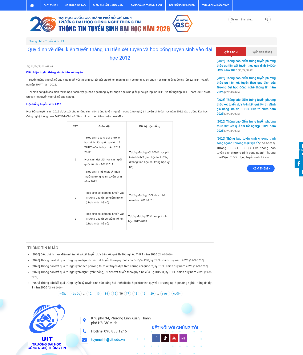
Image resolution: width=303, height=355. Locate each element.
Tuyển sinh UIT (54, 41)
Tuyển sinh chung (261, 51)
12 (90, 293)
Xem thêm (260, 168)
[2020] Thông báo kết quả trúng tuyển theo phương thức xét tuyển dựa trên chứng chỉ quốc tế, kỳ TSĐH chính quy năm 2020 (112, 266)
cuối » (177, 293)
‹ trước (75, 293)
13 (98, 293)
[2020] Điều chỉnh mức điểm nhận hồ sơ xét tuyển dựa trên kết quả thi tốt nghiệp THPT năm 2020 (94, 254)
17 (127, 293)
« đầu (62, 293)
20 (152, 293)
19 (144, 293)
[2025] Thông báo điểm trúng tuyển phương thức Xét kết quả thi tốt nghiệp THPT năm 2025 (246, 126)
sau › (165, 293)
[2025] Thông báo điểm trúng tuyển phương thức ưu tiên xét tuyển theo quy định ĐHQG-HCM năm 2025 (246, 65)
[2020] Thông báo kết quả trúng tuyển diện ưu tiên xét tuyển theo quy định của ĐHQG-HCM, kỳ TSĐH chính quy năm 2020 (110, 260)
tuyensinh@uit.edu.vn (108, 340)
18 (135, 293)
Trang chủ (36, 41)
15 (114, 293)
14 (106, 293)
